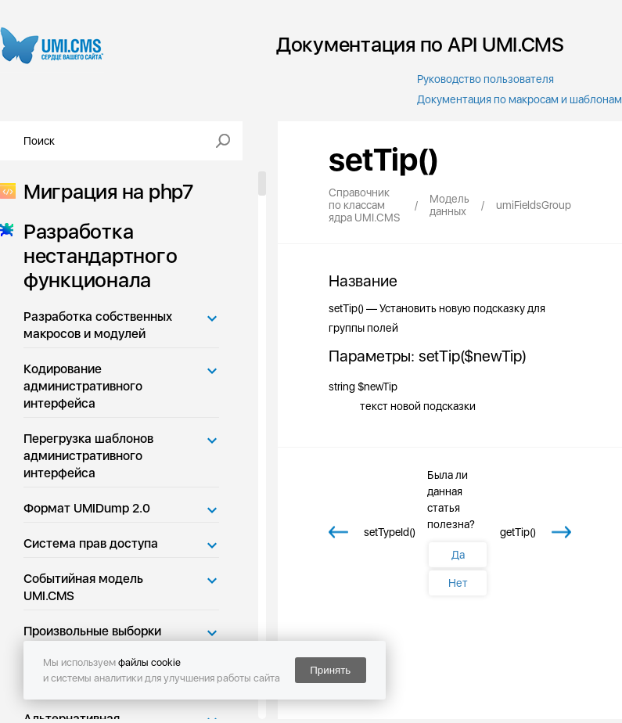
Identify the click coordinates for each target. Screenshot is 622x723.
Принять (330, 670)
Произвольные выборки (92, 631)
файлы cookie (149, 662)
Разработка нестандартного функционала (95, 255)
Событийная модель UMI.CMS (83, 587)
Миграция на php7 (103, 191)
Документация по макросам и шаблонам (519, 99)
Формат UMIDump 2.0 (86, 508)
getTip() (518, 532)
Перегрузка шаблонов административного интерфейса (88, 455)
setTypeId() (389, 532)
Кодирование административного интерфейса (82, 386)
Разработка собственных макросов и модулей (97, 325)
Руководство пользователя (485, 79)
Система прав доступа (90, 543)
